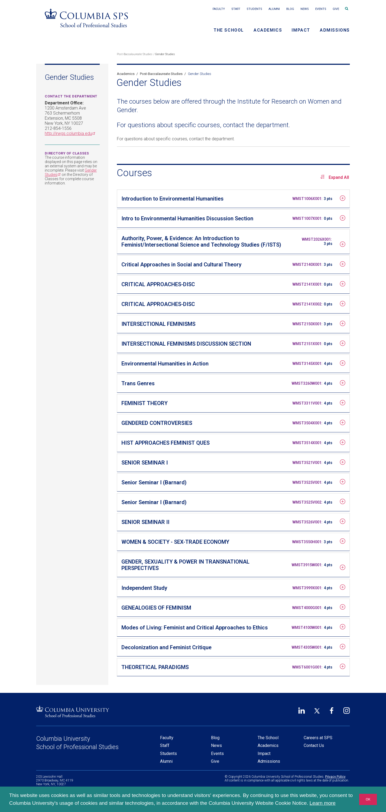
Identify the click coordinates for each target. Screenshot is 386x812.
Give (336, 9)
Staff (235, 9)
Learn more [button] (323, 803)
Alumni (274, 9)
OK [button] (368, 799)
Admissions (335, 30)
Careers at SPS (318, 737)
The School (229, 30)
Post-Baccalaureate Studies (135, 54)
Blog (290, 9)
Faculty (219, 9)
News (304, 9)
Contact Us (314, 745)
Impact (301, 30)
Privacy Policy (335, 777)
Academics (268, 30)
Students (254, 9)
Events (320, 9)
